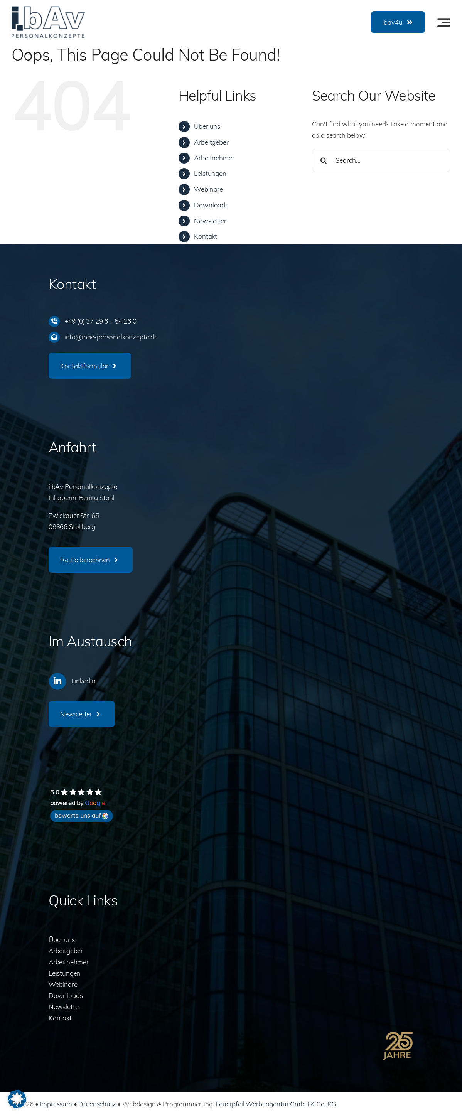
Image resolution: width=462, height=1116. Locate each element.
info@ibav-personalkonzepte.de (111, 337)
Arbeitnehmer (214, 158)
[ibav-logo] (48, 9)
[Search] (323, 160)
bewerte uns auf (81, 815)
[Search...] (381, 160)
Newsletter (210, 221)
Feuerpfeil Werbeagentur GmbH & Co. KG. (276, 1104)
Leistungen (210, 173)
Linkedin (83, 681)
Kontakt (205, 236)
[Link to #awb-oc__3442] (443, 22)
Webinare (208, 189)
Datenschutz (97, 1104)
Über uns (207, 126)
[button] (17, 1099)
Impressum (56, 1104)
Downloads (211, 205)
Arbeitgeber (211, 142)
